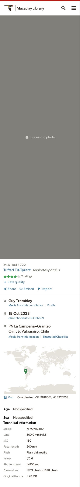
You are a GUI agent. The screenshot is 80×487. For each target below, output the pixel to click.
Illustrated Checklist (55, 336)
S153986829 (26, 318)
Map (8, 397)
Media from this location (23, 336)
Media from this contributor (25, 305)
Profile (51, 305)
